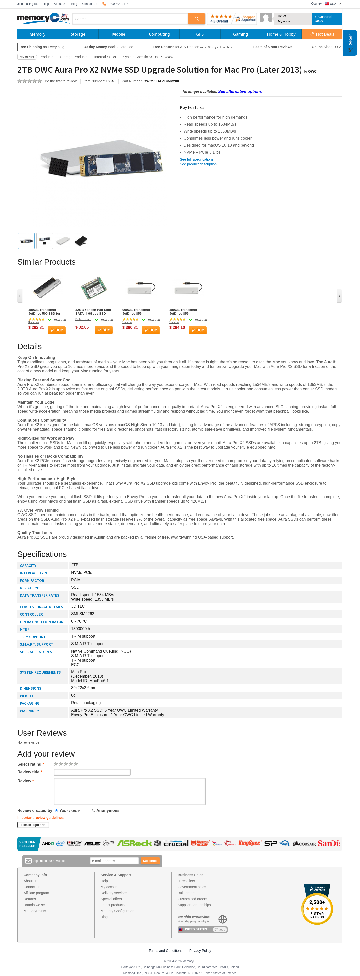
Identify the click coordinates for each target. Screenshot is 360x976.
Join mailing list (28, 4)
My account (286, 21)
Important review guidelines (41, 818)
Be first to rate (83, 319)
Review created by (35, 810)
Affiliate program (36, 893)
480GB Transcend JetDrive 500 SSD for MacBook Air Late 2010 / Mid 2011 (47, 311)
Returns (30, 899)
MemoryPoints (35, 911)
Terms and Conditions (165, 951)
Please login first (34, 825)
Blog (74, 4)
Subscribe (150, 861)
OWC (312, 71)
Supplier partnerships (194, 905)
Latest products (113, 905)
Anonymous (106, 810)
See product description (198, 164)
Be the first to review (61, 81)
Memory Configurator (117, 911)
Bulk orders (187, 893)
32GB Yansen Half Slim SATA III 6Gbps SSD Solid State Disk (93, 311)
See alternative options (240, 91)
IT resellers (186, 881)
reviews (33, 322)
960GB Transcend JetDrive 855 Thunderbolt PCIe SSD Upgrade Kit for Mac (139, 311)
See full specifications (197, 159)
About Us (60, 4)
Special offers (111, 899)
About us (31, 881)
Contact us (32, 887)
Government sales (192, 887)
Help (46, 4)
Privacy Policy (200, 951)
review (127, 322)
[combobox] (130, 18)
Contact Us (89, 4)
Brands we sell (35, 905)
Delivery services (114, 893)
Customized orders (192, 899)
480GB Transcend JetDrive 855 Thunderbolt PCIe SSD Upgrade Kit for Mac (187, 311)
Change (220, 929)
